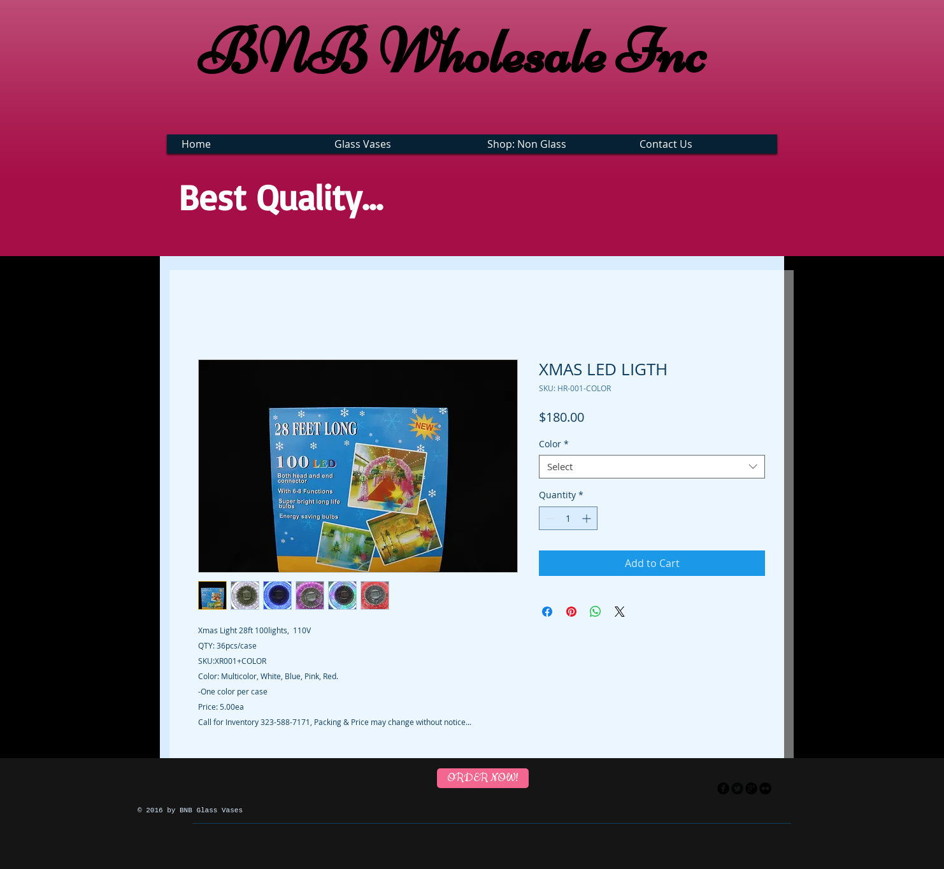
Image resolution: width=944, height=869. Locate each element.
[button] (398, 144)
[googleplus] (751, 788)
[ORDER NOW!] (483, 778)
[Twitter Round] (737, 788)
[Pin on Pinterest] (571, 611)
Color (554, 444)
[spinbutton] (568, 518)
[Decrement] (549, 518)
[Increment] (588, 518)
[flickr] (765, 788)
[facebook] (723, 788)
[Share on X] (619, 611)
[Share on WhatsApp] (595, 611)
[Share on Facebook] (547, 611)
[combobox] (652, 467)
